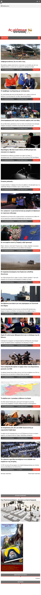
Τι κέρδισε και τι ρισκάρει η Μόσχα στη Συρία (16, 407)
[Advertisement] (20, 19)
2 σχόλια (20, 479)
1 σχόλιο (20, 70)
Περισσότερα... (36, 70)
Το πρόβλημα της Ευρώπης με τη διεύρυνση (15, 92)
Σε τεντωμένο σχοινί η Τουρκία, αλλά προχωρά (16, 247)
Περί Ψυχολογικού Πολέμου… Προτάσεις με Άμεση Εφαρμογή (18, 509)
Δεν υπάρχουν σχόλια (23, 100)
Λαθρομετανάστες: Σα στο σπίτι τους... (13, 62)
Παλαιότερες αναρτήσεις (34, 483)
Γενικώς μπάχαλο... (7, 185)
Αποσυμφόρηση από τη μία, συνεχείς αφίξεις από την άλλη (20, 122)
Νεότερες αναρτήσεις (6, 483)
